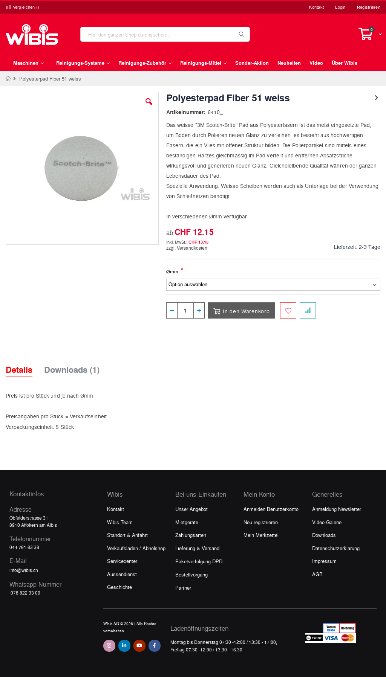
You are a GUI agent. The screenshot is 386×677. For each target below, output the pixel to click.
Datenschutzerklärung (336, 548)
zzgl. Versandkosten (186, 247)
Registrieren (368, 7)
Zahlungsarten (190, 534)
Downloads (324, 534)
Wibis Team (120, 522)
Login (340, 7)
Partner (183, 587)
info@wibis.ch (23, 570)
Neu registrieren (261, 522)
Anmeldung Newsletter (336, 508)
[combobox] (165, 34)
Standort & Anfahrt (127, 534)
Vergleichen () (23, 7)
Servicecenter (122, 560)
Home (8, 78)
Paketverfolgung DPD (198, 561)
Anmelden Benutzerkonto (271, 508)
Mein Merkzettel (261, 534)
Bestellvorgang (191, 574)
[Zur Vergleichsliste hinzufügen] (308, 310)
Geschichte (119, 586)
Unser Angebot (191, 508)
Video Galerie (327, 522)
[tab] (25, 363)
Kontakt (316, 7)
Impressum (324, 560)
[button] (148, 107)
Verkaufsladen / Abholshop (136, 548)
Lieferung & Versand (197, 548)
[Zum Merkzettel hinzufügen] (288, 310)
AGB (317, 574)
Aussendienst (122, 574)
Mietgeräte (186, 522)
